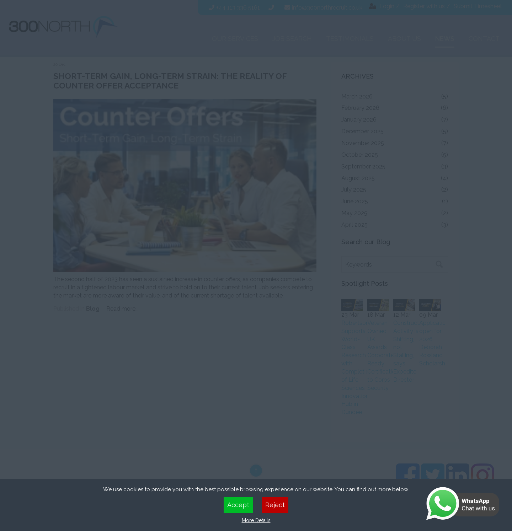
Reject (275, 505)
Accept (238, 505)
